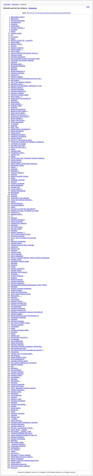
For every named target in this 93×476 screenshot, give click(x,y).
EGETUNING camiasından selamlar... (24, 163)
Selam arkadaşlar (17, 122)
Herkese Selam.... (17, 301)
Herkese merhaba (17, 93)
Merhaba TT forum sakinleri (21, 455)
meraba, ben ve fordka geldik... (22, 354)
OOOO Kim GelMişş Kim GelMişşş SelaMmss (27, 142)
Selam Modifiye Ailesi (18, 357)
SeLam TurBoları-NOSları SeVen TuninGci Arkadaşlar (30, 258)
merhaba (14, 30)
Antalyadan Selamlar (18, 317)
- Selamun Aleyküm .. (18, 444)
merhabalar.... (16, 377)
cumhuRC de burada (18, 144)
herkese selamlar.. (17, 373)
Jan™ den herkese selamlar (21, 82)
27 (70, 13)
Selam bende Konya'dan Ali (21, 98)
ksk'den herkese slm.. (18, 310)
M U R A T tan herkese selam (21, 140)
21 (59, 13)
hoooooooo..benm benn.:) (20, 116)
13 (44, 13)
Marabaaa (14, 393)
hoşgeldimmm (16, 22)
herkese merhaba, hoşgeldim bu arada (25, 211)
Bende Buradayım (17, 131)
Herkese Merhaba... (18, 390)
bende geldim (16, 408)
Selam (13, 31)
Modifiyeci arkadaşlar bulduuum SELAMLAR (27, 312)
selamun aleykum (17, 48)
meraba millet (16, 151)
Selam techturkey (17, 343)
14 (46, 13)
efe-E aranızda (16, 254)
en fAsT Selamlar (17, 276)
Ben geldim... (15, 80)
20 (57, 13)
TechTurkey (7, 4)
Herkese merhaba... (18, 73)
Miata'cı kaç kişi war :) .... (20, 115)
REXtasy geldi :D (17, 87)
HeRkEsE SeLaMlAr (18, 135)
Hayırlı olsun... (16, 133)
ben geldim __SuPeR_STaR (21, 431)
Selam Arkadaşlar (17, 459)
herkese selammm (17, 281)
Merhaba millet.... (17, 64)
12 (42, 13)
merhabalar (15, 339)
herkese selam (16, 259)
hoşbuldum (15, 352)
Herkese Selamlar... (18, 283)
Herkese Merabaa (17, 321)
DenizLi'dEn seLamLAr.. (19, 337)
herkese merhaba (17, 372)
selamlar (14, 68)
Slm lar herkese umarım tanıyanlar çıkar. (25, 59)
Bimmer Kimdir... (17, 44)
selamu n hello (16, 399)
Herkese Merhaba (17, 89)
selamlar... (14, 169)
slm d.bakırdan (16, 395)
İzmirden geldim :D (17, 426)
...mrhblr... (14, 419)
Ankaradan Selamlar (18, 446)
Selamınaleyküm (17, 203)
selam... (14, 202)
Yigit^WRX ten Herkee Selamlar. (22, 60)
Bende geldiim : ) (17, 49)
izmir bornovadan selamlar (20, 466)
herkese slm (15, 154)
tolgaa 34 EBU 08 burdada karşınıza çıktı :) (26, 78)
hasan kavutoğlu (17, 221)
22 (60, 13)
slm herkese (15, 355)
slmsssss (14, 468)
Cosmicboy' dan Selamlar (20, 198)
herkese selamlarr (17, 345)
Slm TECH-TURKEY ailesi (20, 323)
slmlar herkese (16, 160)
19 (55, 13)
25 (66, 13)
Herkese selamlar (17, 325)
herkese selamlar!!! (18, 269)
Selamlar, (14, 383)
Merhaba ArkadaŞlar (18, 241)
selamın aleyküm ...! (18, 232)
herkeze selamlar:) (17, 437)
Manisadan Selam (17, 165)
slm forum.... (15, 453)
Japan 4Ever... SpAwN (19, 430)
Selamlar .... (15, 274)
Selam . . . (14, 167)
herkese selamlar (17, 364)
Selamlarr (14, 225)
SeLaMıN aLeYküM (18, 145)
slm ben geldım (16, 229)
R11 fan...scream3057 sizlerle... (22, 428)
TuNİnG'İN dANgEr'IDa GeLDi (21, 433)
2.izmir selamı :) (16, 189)
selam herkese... (17, 421)
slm (12, 240)
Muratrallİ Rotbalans (18, 66)
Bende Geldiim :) (17, 118)
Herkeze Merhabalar (18, 191)
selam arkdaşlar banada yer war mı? (24, 435)
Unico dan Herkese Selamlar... (22, 200)
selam (13, 39)
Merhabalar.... (16, 381)
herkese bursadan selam (20, 330)
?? (12, 216)
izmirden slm (15, 187)
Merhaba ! (14, 368)
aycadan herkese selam (19, 361)
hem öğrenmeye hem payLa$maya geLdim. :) (27, 350)
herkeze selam (16, 270)
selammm (14, 247)
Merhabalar (15, 102)
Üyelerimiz (33, 8)
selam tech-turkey (17, 386)
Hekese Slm (15, 417)
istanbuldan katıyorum (19, 464)
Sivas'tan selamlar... (18, 236)
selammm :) (15, 75)
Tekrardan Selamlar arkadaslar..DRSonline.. (26, 346)
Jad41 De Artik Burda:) (19, 292)
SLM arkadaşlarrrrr (17, 359)
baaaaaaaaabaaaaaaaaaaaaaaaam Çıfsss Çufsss (29, 285)
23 (62, 13)
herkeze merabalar (17, 183)
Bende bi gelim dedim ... (19, 111)
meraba (13, 406)
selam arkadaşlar (17, 185)
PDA (88, 7)
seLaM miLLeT (16, 162)
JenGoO (14, 182)
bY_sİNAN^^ (15, 450)
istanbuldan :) (16, 448)
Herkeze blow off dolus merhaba (22, 245)
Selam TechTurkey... (18, 120)
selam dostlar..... (17, 104)
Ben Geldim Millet (17, 442)
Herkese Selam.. (17, 314)
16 (49, 13)
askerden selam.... (17, 84)
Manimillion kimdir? (18, 17)
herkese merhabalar (18, 439)
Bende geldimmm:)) (18, 71)
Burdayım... (15, 410)
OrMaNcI (14, 100)
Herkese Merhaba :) (18, 220)
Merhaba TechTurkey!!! (19, 272)
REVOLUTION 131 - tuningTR (22, 40)
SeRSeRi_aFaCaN (17, 180)
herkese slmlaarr (17, 77)
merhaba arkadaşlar (18, 57)
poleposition (15, 26)
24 (64, 13)
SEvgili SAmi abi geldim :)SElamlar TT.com (26, 86)
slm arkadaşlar (16, 307)
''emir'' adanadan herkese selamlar (23, 388)
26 (68, 13)
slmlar (13, 412)
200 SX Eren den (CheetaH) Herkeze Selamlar (27, 158)
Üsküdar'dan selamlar (18, 223)
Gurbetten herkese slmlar (20, 261)
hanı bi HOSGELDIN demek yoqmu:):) (24, 53)
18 (53, 13)
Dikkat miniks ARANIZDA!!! (20, 129)
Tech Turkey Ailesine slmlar (20, 234)
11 (40, 13)
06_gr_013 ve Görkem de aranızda (23, 238)
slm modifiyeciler (17, 341)
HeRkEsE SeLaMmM (18, 136)
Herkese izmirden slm (18, 303)
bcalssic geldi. (16, 252)
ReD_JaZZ (15, 127)
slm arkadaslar (16, 370)
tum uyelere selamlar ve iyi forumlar (23, 363)
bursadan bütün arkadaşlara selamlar (24, 422)
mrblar (13, 267)
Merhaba (14, 69)
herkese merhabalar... (19, 404)
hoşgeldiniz (15, 326)
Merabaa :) (15, 171)
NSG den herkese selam (19, 95)
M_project (14, 37)
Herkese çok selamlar (18, 305)
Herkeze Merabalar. (18, 20)
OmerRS (14, 194)
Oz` (12, 35)
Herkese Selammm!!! (18, 91)
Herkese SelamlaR (17, 384)
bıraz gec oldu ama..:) (19, 147)
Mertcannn (15, 19)
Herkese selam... (17, 214)
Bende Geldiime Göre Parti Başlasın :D (25, 316)
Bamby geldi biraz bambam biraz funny (25, 460)
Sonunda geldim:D (17, 205)
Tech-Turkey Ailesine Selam (21, 294)
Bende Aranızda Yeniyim (19, 176)
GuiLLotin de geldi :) (18, 113)
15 (47, 13)
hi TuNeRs (14, 124)
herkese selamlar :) (18, 28)
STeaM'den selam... (18, 153)
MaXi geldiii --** (16, 97)
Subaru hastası (16, 138)
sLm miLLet (15, 299)
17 (51, 13)
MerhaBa (14, 287)
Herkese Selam (16, 55)
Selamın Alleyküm (17, 173)
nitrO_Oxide (15, 51)
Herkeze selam (16, 33)
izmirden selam (16, 106)
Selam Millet (15, 42)
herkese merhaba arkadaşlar (21, 288)
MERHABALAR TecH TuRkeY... (22, 457)
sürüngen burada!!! (17, 413)
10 (38, 13)
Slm (12, 366)
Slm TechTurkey (16, 227)
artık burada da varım (18, 348)
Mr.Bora (14, 46)
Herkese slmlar (16, 243)
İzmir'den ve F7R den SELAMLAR (23, 209)
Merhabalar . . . (16, 296)
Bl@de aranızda (17, 279)
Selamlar (14, 24)
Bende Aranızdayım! (18, 109)
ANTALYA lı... (15, 212)
